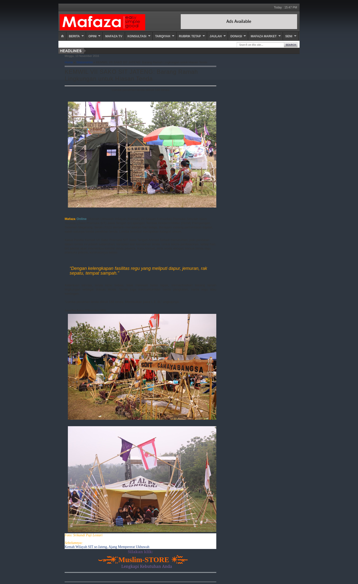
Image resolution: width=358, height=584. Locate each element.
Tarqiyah (162, 36)
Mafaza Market (263, 36)
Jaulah (216, 36)
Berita (74, 36)
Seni (288, 36)
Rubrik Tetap (190, 36)
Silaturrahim (84, 62)
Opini (93, 36)
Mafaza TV (113, 36)
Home (69, 62)
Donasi (236, 36)
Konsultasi (137, 36)
